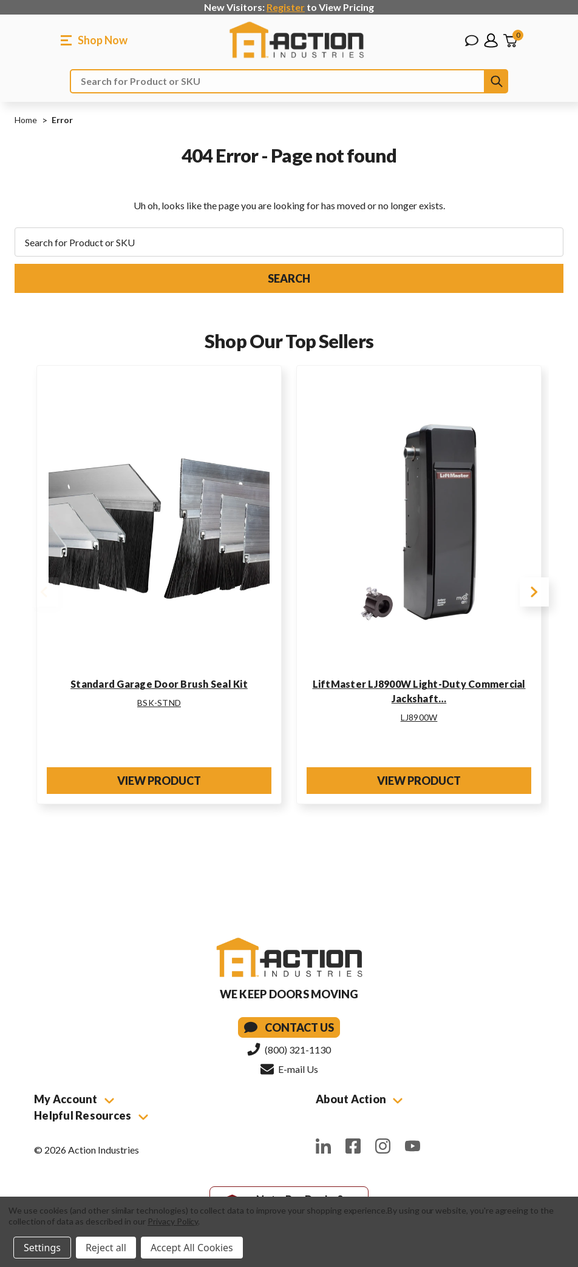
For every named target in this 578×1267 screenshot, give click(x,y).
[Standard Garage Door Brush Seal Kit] (159, 522)
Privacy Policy (173, 1221)
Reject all (106, 1247)
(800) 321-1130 (289, 1049)
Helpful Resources (91, 1115)
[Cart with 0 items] (510, 40)
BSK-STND (159, 702)
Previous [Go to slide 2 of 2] (43, 592)
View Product (159, 780)
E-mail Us (289, 1068)
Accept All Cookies (192, 1247)
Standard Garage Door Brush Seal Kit (159, 684)
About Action (359, 1099)
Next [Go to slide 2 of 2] (534, 592)
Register (286, 7)
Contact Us (289, 1027)
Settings (42, 1247)
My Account (74, 1099)
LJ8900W (419, 717)
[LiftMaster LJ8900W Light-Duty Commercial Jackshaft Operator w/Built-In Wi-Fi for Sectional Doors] (418, 522)
